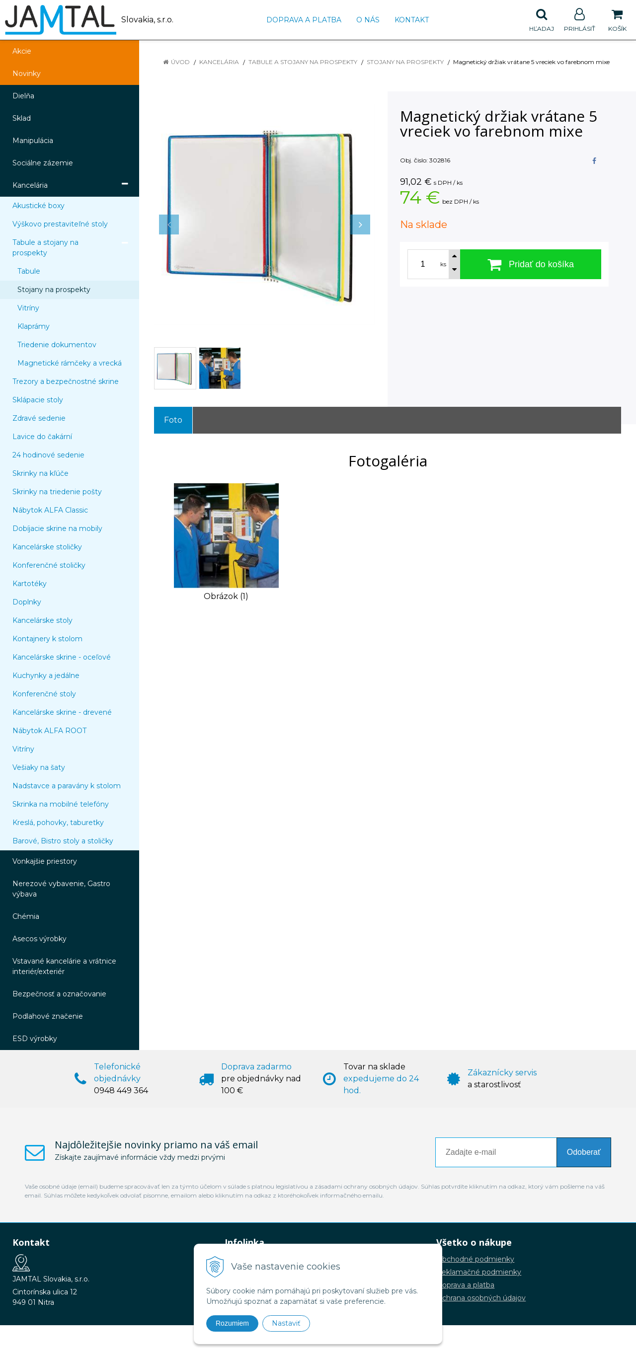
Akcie (21, 51)
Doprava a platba (303, 19)
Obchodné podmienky (475, 1259)
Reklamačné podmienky (478, 1272)
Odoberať (584, 1152)
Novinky (26, 73)
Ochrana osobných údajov (481, 1297)
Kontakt (412, 19)
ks (443, 264)
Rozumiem (232, 1323)
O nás (368, 19)
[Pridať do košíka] (530, 264)
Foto (173, 420)
